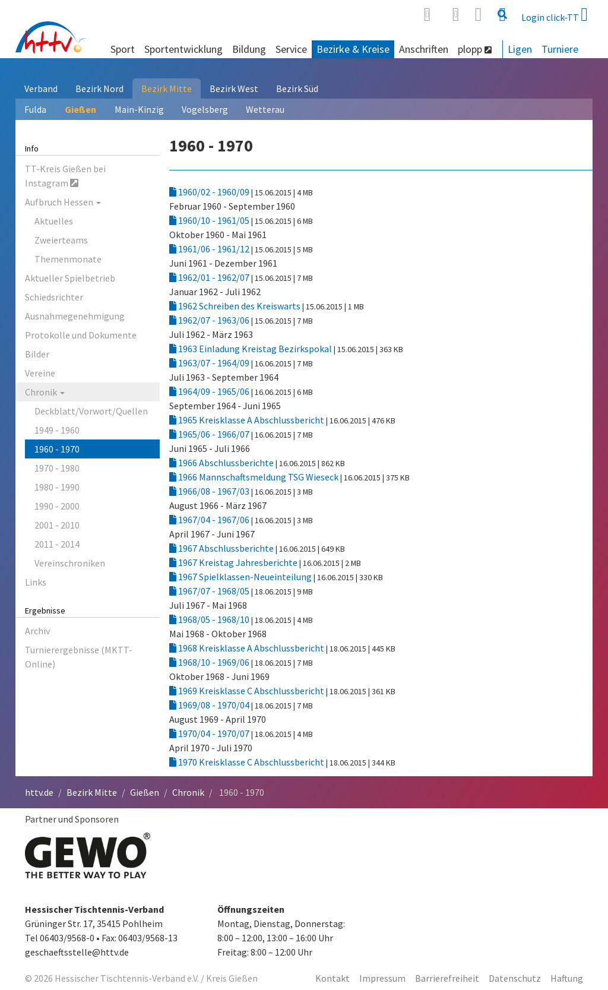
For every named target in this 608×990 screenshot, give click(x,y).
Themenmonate (68, 259)
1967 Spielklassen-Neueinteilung (241, 577)
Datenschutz (515, 978)
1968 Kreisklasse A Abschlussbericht (247, 648)
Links (35, 582)
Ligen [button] (520, 49)
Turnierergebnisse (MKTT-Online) (78, 657)
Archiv (37, 631)
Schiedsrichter (54, 297)
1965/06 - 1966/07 (210, 434)
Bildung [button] (249, 49)
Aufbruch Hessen (63, 202)
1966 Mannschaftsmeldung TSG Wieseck (254, 477)
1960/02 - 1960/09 (210, 192)
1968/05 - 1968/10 (210, 619)
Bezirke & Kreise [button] (353, 49)
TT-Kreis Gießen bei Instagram (65, 176)
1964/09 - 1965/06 (210, 391)
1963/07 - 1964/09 (210, 363)
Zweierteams (61, 240)
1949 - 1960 (57, 430)
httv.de (39, 792)
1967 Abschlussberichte (222, 548)
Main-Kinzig (139, 109)
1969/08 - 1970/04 (210, 705)
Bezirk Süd (297, 88)
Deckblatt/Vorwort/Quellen (91, 411)
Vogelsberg (205, 109)
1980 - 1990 (57, 487)
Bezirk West (234, 88)
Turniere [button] (560, 49)
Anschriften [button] (423, 49)
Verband (41, 88)
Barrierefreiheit (447, 978)
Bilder (37, 354)
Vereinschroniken (69, 563)
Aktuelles (53, 221)
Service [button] (291, 49)
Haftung (566, 978)
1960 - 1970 (57, 449)
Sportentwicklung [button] (183, 49)
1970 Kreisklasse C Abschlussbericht (247, 762)
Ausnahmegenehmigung (75, 316)
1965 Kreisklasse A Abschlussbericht (247, 420)
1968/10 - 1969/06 (210, 662)
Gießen (80, 109)
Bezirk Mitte (166, 88)
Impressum (382, 978)
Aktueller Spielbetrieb (70, 278)
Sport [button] (122, 49)
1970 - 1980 (57, 468)
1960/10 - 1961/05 (210, 220)
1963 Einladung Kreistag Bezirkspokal (251, 349)
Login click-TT (554, 14)
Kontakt (332, 978)
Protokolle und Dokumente (81, 335)
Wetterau (265, 109)
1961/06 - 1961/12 (210, 249)
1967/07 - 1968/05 (210, 591)
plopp (475, 49)
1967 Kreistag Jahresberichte (234, 562)
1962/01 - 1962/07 (210, 277)
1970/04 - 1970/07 (210, 733)
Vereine (40, 373)
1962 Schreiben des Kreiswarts (235, 306)
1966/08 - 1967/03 (210, 491)
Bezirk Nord (99, 88)
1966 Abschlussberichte (222, 463)
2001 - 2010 (57, 525)
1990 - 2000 (57, 506)
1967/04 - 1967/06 (210, 520)
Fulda (35, 109)
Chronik (45, 392)
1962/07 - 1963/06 (210, 320)
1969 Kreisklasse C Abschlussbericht (247, 691)
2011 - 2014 (57, 544)
